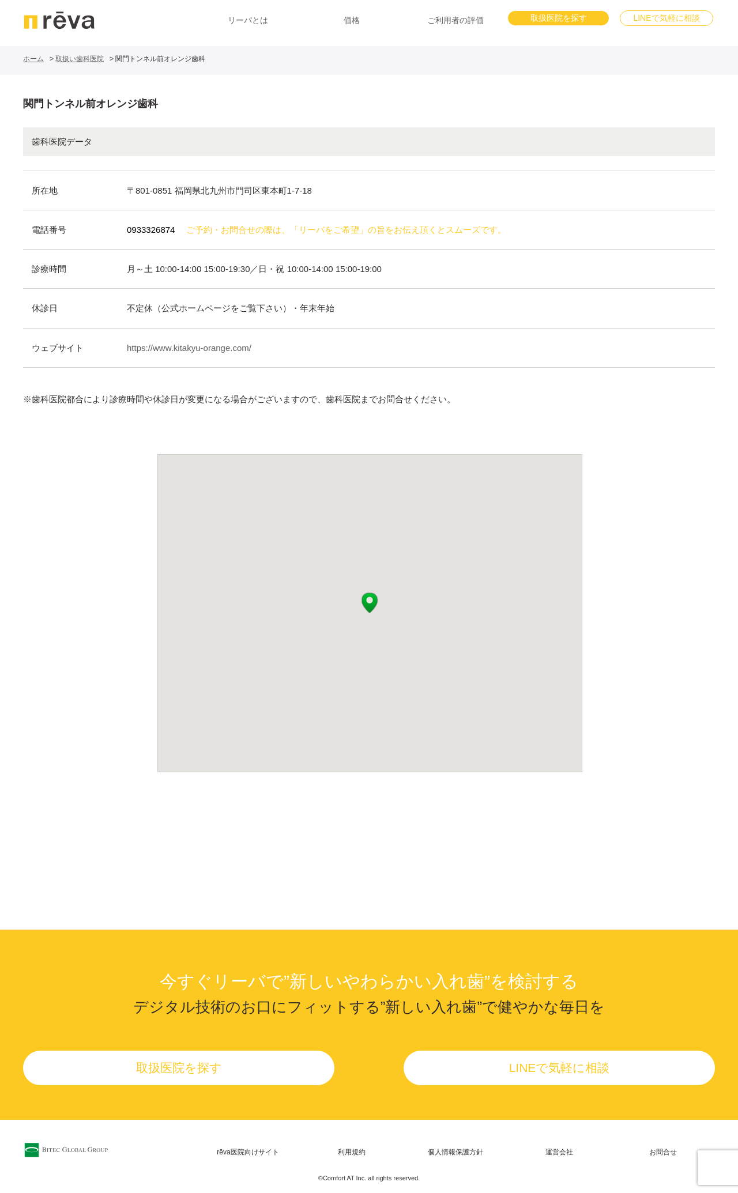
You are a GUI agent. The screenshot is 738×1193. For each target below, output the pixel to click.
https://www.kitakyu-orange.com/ (189, 348)
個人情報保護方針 (455, 1152)
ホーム (33, 59)
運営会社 (559, 1152)
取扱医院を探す (558, 17)
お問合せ (663, 1152)
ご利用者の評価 (455, 20)
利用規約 (352, 1152)
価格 (352, 20)
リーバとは (248, 20)
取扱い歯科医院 (79, 59)
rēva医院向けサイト (247, 1152)
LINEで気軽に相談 (666, 17)
